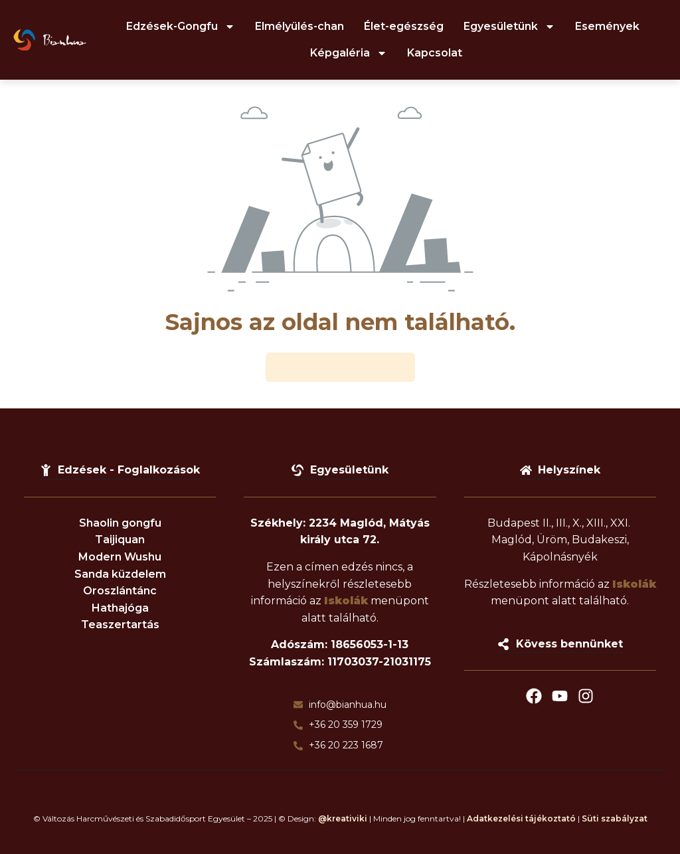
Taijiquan (120, 539)
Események (607, 26)
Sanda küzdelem (120, 574)
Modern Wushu (119, 557)
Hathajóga (120, 608)
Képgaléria (348, 53)
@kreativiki (342, 818)
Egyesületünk (509, 27)
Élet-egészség (404, 26)
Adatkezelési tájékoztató (521, 818)
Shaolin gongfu (120, 523)
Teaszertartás (120, 624)
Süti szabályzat (614, 818)
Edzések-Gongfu (180, 27)
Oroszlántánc (120, 590)
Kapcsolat (434, 52)
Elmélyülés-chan (299, 26)
